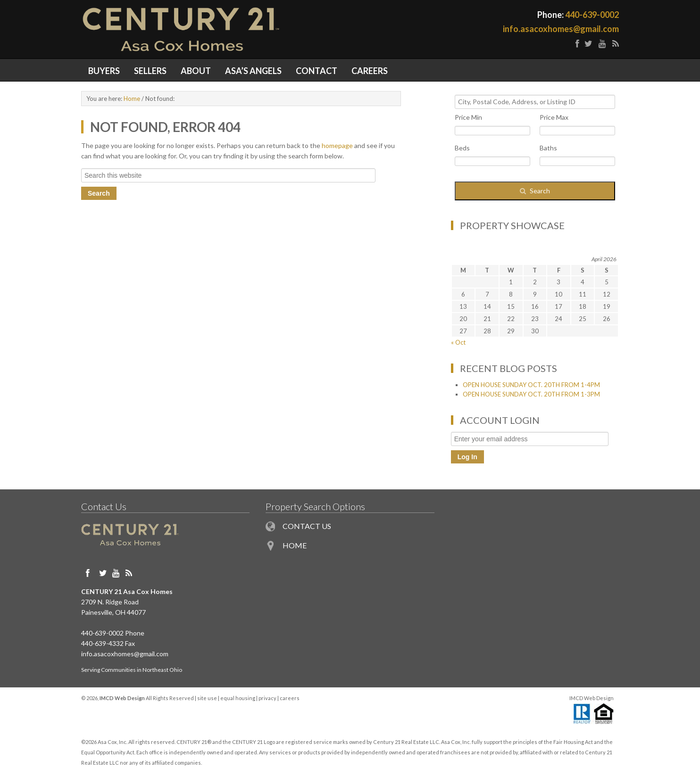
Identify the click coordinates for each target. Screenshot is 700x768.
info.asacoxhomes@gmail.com (561, 29)
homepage (337, 145)
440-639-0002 (592, 14)
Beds (462, 148)
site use (207, 698)
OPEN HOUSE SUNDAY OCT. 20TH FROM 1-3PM (531, 394)
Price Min (468, 117)
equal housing (237, 698)
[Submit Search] (535, 191)
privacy (267, 698)
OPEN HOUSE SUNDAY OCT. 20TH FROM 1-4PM (531, 384)
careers (290, 698)
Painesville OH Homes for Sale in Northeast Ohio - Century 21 (215, 29)
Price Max (554, 117)
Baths (548, 148)
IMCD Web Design (591, 698)
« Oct (458, 342)
